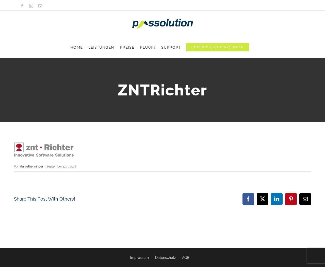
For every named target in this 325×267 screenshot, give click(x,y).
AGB (185, 258)
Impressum (139, 258)
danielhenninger (31, 145)
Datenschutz (165, 258)
